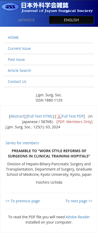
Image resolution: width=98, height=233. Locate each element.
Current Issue (19, 48)
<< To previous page (22, 200)
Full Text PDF (73, 116)
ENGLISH (71, 19)
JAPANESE (26, 19)
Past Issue (16, 59)
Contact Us (17, 81)
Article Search (19, 70)
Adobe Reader (78, 216)
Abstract (17, 116)
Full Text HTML (40, 116)
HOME (13, 37)
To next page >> (79, 200)
